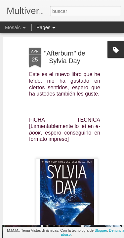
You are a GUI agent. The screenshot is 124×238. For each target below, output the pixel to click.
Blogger (101, 230)
